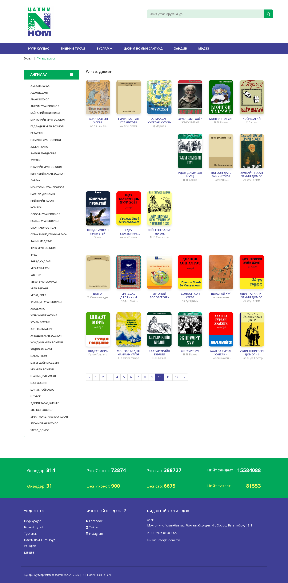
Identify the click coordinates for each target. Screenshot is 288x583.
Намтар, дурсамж (43, 194)
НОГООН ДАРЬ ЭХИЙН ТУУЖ (221, 174)
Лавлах (35, 180)
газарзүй (37, 133)
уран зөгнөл (39, 288)
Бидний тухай (72, 48)
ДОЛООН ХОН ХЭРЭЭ (190, 295)
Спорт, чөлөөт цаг (43, 227)
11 (168, 377)
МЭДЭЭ (203, 48)
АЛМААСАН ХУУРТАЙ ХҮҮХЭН (159, 120)
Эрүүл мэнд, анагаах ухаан (49, 416)
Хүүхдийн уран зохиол (47, 342)
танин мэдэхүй (41, 241)
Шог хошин (39, 383)
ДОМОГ (98, 294)
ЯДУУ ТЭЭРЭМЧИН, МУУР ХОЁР (129, 231)
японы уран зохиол (44, 423)
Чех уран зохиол (42, 369)
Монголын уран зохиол (47, 187)
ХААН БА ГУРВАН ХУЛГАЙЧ (220, 352)
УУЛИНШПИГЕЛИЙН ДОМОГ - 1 (252, 352)
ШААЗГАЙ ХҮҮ (221, 294)
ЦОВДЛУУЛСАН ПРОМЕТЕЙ (98, 231)
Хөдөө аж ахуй (41, 349)
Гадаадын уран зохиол (47, 126)
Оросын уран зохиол (45, 214)
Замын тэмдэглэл (43, 153)
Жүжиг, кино (39, 146)
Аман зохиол (40, 99)
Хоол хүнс (38, 308)
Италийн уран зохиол (46, 167)
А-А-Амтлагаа (40, 86)
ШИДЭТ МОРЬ (98, 351)
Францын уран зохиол (46, 302)
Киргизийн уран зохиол (47, 173)
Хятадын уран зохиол (46, 335)
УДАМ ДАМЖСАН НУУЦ (190, 174)
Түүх (34, 254)
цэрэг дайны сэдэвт (45, 362)
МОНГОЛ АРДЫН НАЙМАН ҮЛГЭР (128, 352)
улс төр (36, 275)
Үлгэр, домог (46, 58)
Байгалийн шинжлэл (45, 113)
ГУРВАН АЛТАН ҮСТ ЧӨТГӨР (128, 120)
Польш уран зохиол (45, 221)
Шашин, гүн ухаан (43, 376)
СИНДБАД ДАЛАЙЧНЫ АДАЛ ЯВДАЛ (128, 295)
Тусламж (104, 48)
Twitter (92, 527)
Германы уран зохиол (46, 140)
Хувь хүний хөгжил (44, 315)
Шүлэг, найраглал (43, 389)
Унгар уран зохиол (44, 281)
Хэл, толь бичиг (42, 329)
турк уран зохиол (43, 248)
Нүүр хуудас (38, 48)
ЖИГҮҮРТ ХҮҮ (190, 351)
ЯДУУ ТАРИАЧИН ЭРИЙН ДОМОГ (252, 295)
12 (177, 377)
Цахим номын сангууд (143, 48)
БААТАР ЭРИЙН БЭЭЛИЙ (159, 352)
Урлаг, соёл (38, 295)
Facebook (94, 521)
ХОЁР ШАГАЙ (252, 119)
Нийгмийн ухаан (42, 200)
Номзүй (36, 207)
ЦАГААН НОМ (39, 356)
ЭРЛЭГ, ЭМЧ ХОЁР (190, 119)
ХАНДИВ (180, 48)
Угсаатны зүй (40, 268)
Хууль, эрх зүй (40, 322)
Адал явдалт (39, 92)
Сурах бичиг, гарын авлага (49, 234)
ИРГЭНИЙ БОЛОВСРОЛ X (159, 295)
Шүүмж (36, 396)
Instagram (94, 534)
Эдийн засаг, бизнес (45, 403)
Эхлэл (28, 58)
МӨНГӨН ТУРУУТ (221, 119)
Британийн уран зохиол (48, 119)
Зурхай (35, 160)
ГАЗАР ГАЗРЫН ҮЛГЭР (98, 120)
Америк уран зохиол (45, 106)
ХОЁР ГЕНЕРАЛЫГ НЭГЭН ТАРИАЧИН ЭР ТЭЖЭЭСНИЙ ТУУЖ (159, 231)
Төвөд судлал (41, 261)
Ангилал (51, 74)
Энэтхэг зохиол (42, 410)
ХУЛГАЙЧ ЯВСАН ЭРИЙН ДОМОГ (251, 174)
